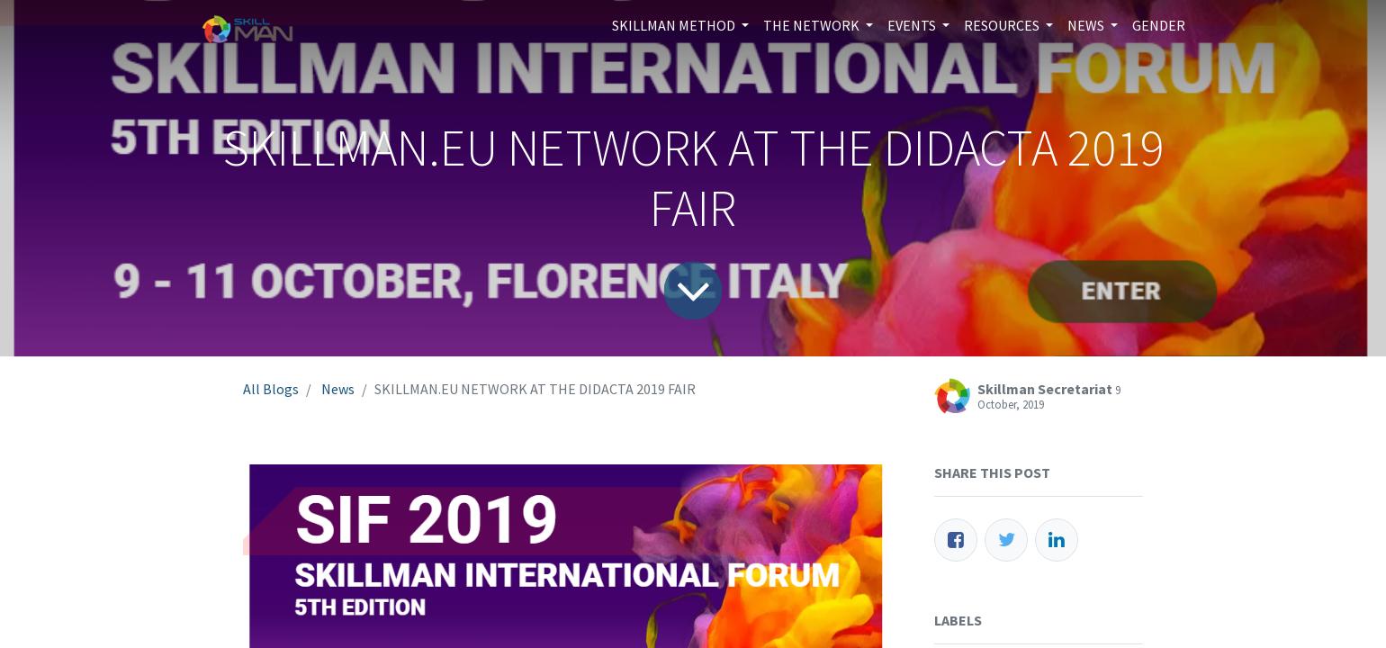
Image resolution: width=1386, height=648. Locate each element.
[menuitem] (1158, 25)
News (338, 389)
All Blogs (271, 389)
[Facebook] (955, 540)
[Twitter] (1006, 540)
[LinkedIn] (1056, 540)
